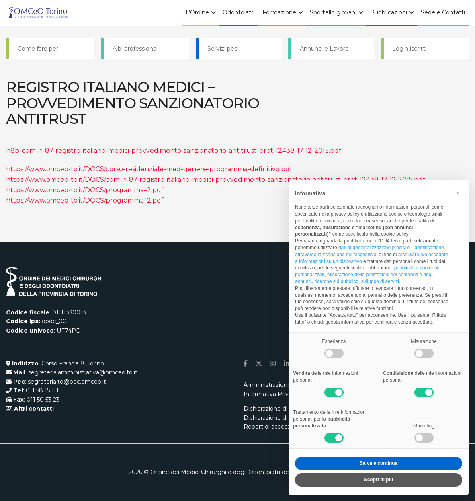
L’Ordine (197, 12)
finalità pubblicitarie (370, 268)
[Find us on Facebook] (246, 363)
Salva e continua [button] (379, 463)
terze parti (401, 241)
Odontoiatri (238, 12)
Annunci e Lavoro (324, 48)
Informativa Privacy (271, 394)
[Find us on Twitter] (259, 363)
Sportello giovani (333, 12)
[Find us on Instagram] (273, 363)
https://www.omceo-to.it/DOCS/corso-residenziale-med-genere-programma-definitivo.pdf (149, 169)
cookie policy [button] (394, 234)
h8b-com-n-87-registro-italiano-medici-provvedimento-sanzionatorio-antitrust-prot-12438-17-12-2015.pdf (173, 150)
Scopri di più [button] (378, 480)
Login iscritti (409, 48)
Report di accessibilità (274, 426)
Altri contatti (33, 408)
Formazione (279, 12)
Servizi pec (222, 48)
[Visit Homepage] (38, 13)
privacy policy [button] (345, 214)
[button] (458, 193)
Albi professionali (136, 48)
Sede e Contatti (443, 12)
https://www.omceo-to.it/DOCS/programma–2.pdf (85, 190)
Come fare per (38, 48)
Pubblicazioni (388, 12)
